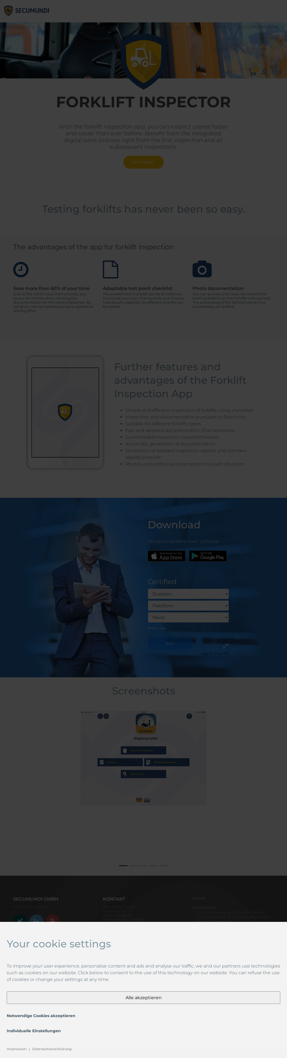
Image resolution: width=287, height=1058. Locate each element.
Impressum (17, 1049)
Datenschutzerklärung (51, 1049)
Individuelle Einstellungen (34, 1030)
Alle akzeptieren (144, 997)
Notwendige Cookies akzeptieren (41, 1015)
